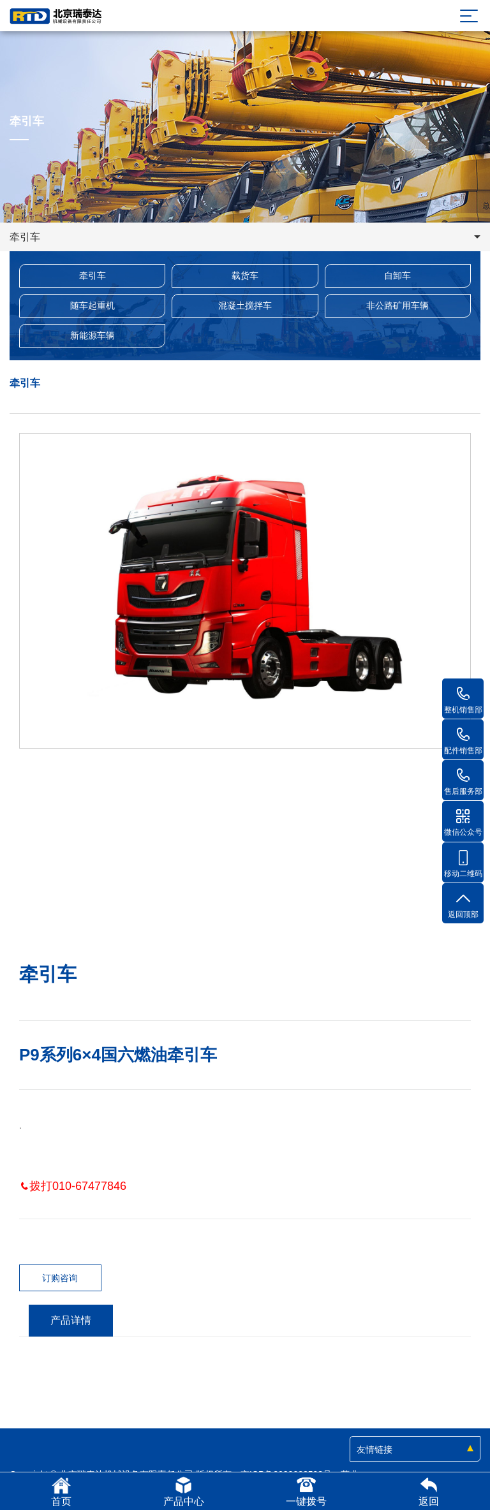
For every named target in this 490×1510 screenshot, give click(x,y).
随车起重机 (92, 305)
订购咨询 (60, 1278)
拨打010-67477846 (72, 1186)
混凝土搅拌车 (245, 305)
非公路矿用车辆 (397, 305)
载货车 (245, 275)
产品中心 (183, 1491)
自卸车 (397, 275)
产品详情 (70, 1320)
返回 (429, 1491)
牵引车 (92, 275)
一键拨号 (306, 1491)
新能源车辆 (92, 335)
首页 (61, 1491)
